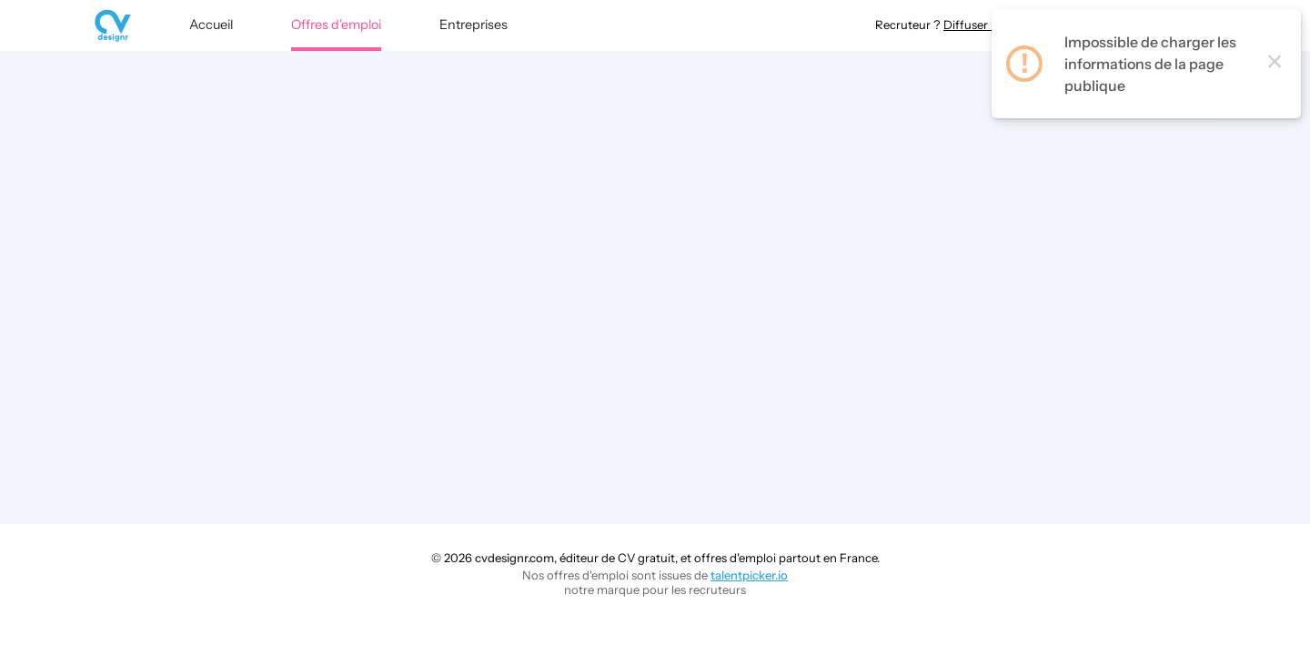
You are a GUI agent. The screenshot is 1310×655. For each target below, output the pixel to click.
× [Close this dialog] (1275, 72)
